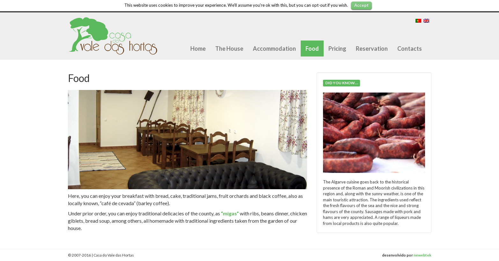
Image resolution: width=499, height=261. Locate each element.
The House (229, 48)
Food (312, 48)
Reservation (372, 48)
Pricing (337, 48)
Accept (361, 5)
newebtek (422, 255)
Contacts (409, 48)
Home (198, 48)
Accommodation (274, 48)
